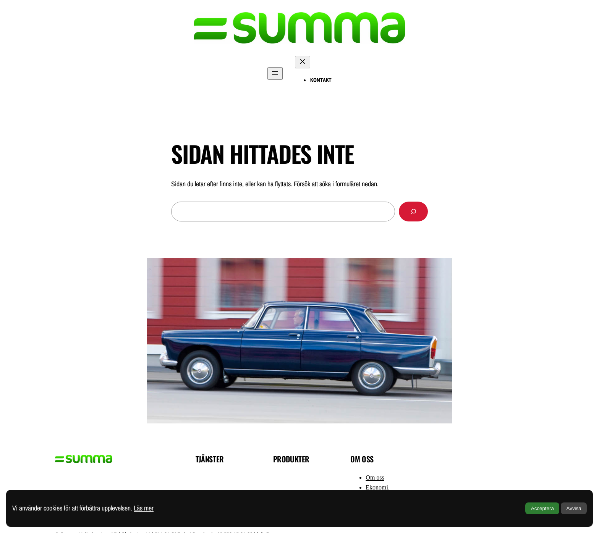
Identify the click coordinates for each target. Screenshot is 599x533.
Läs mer (144, 508)
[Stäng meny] (302, 62)
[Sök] (413, 211)
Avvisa (574, 508)
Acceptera (542, 508)
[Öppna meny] (275, 73)
